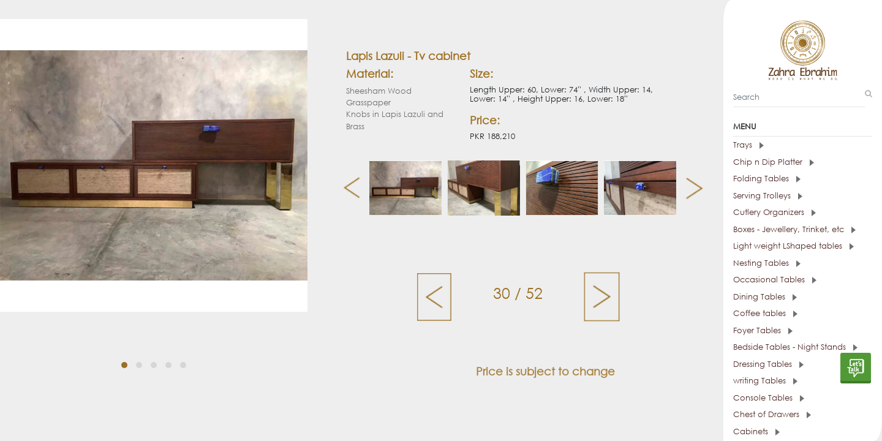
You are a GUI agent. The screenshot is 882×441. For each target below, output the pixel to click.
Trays (748, 145)
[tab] (802, 145)
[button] (124, 365)
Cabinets (756, 431)
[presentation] (347, 188)
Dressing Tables (768, 364)
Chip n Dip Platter (773, 162)
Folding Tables (767, 178)
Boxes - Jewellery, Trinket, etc (794, 229)
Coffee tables (765, 313)
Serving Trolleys (767, 195)
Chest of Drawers (772, 414)
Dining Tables (765, 297)
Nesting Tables (767, 263)
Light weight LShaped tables (793, 246)
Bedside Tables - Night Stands (795, 347)
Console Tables (768, 398)
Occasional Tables (774, 279)
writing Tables (765, 380)
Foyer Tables (763, 330)
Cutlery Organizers (774, 212)
